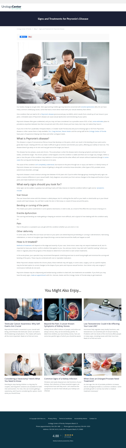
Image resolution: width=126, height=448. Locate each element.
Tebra (71, 441)
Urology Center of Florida (24, 29)
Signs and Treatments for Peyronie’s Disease (51, 29)
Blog (35, 29)
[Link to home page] (11, 7)
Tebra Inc (42, 418)
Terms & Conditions (65, 418)
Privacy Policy (52, 418)
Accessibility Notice (80, 418)
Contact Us (93, 418)
